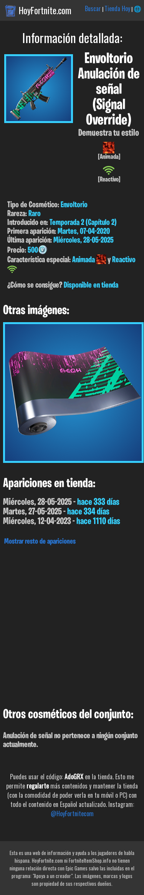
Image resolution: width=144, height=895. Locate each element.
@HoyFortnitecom (72, 813)
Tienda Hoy (117, 8)
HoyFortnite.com (45, 10)
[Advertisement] (72, 624)
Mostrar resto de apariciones (40, 542)
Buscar (93, 8)
